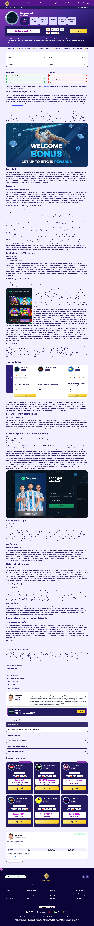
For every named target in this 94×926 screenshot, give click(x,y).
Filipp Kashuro (19, 861)
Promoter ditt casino (32, 893)
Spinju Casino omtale (74, 806)
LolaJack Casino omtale (19, 806)
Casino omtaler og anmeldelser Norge (18, 7)
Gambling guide (69, 3)
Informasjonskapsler (32, 890)
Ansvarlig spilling (31, 901)
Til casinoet (24, 395)
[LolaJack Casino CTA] (11, 800)
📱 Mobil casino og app (77, 48)
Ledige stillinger (54, 895)
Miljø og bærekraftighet (81, 895)
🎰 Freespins (28, 48)
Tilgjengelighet (79, 898)
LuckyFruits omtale (74, 773)
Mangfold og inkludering (81, 893)
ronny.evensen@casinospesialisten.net (15, 841)
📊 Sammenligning (66, 48)
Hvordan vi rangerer (80, 890)
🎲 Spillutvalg (48, 48)
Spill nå (78, 31)
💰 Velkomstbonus (10, 48)
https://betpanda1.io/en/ (40, 54)
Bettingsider (81, 3)
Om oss (52, 888)
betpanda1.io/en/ (25, 15)
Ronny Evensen (18, 835)
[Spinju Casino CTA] (66, 800)
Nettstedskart (53, 901)
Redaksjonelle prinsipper (82, 888)
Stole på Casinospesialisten (56, 893)
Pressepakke (79, 901)
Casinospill (43, 3)
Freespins (8, 895)
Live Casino (9, 901)
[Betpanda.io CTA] (11, 711)
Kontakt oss (53, 898)
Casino (21, 3)
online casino (45, 86)
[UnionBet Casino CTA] (38, 767)
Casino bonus (31, 3)
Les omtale (25, 397)
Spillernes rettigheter (32, 895)
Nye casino (8, 890)
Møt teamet (53, 890)
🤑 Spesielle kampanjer (38, 48)
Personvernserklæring (32, 888)
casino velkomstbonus (17, 105)
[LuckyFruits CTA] (66, 767)
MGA (28, 898)
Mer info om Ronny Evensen (13, 856)
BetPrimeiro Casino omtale (47, 806)
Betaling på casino (55, 3)
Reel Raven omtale (19, 773)
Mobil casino (9, 893)
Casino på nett (9, 888)
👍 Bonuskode (20, 48)
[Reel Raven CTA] (11, 767)
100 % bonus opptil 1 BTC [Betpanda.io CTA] (25, 713)
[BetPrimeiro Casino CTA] (38, 800)
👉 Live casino (57, 48)
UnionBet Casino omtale (47, 773)
